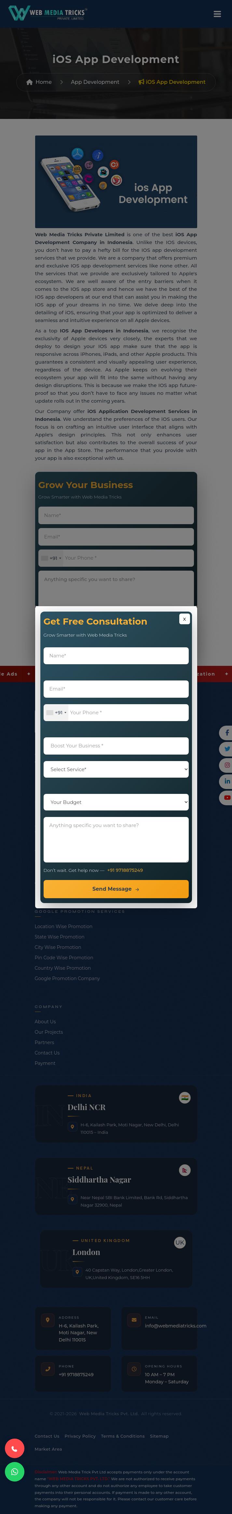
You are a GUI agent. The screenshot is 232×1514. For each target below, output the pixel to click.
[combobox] (56, 713)
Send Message (112, 889)
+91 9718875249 (125, 870)
